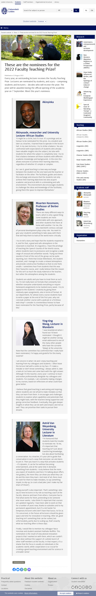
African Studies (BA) (84, 141)
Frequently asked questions (11, 582)
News (15, 32)
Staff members (28, 2)
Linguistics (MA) (82, 151)
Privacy (50, 585)
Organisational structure (44, 2)
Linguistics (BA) (82, 146)
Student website (6, 32)
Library (56, 2)
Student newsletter (78, 582)
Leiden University (6, 2)
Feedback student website (34, 582)
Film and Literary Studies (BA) (82, 179)
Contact (4, 585)
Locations (4, 588)
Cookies (27, 585)
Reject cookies (83, 593)
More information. (31, 593)
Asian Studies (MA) (83, 160)
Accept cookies (65, 593)
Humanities (80, 241)
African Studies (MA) (84, 130)
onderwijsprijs (19, 562)
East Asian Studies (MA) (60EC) (83, 165)
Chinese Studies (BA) (84, 155)
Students (18, 2)
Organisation (52, 582)
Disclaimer (28, 588)
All (59, 10)
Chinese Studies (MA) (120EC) (82, 172)
